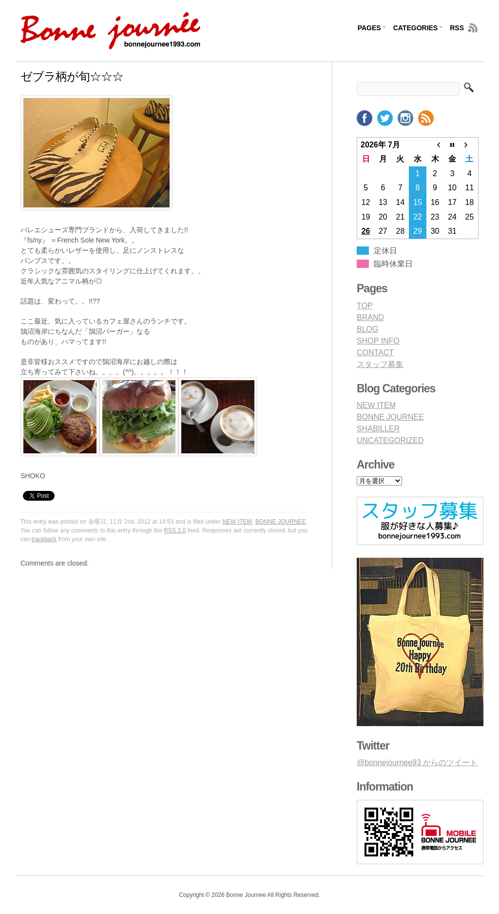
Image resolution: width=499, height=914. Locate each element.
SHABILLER (378, 429)
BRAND (370, 317)
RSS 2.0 (175, 530)
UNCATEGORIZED (390, 440)
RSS (457, 28)
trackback (44, 539)
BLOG (367, 329)
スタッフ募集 (380, 364)
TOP (365, 306)
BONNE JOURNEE (280, 521)
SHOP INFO (378, 341)
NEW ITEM (236, 521)
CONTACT (375, 352)
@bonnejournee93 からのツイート (417, 762)
